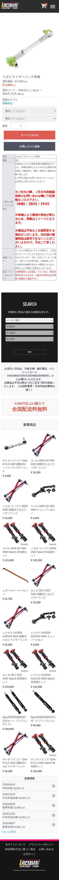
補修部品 (8, 103)
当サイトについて (15, 844)
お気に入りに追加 (30, 146)
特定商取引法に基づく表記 (20, 849)
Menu (53, 5)
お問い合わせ (46, 849)
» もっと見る (8, 831)
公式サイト (29, 854)
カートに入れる (29, 135)
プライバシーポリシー (41, 844)
